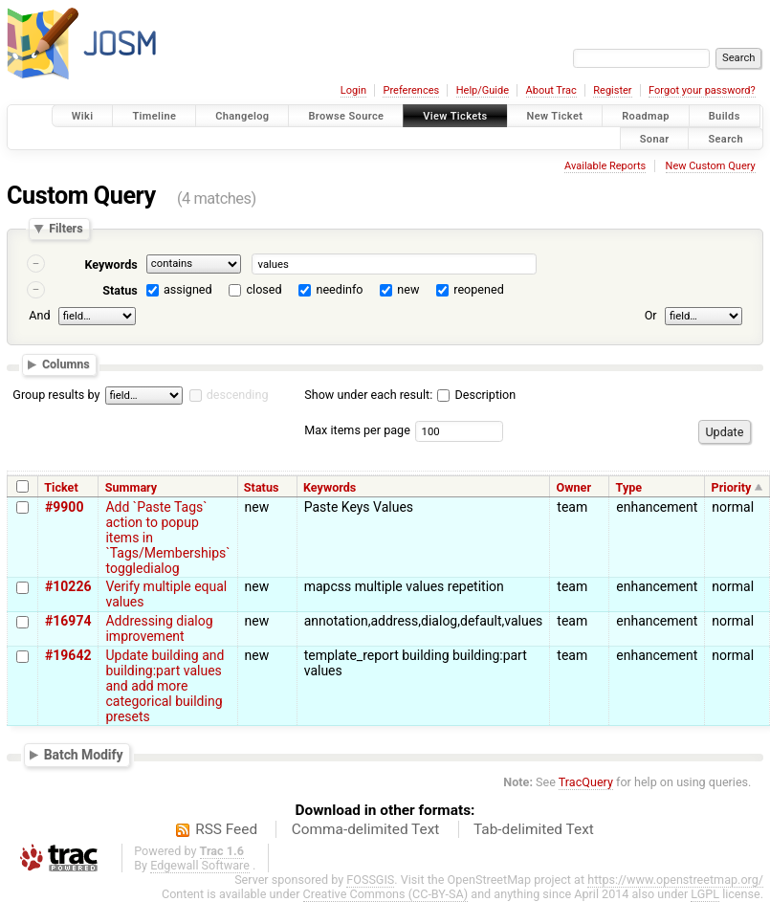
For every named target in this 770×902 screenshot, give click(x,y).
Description (476, 394)
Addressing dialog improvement (158, 628)
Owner (574, 487)
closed (264, 289)
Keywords (110, 264)
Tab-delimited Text (533, 829)
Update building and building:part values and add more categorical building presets (164, 686)
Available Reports (605, 166)
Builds (724, 116)
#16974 (68, 620)
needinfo (339, 289)
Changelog (242, 116)
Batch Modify (83, 753)
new (408, 289)
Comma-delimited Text (366, 829)
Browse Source (346, 116)
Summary (131, 487)
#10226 (68, 586)
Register (612, 90)
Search (725, 138)
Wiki (83, 116)
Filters (65, 229)
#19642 (68, 655)
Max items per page (357, 430)
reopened (478, 289)
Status (120, 290)
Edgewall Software (200, 865)
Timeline (154, 116)
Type (629, 487)
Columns (66, 364)
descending (238, 394)
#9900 (64, 507)
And (39, 315)
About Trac (551, 90)
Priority (732, 487)
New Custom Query (711, 166)
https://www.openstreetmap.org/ (675, 879)
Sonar (655, 138)
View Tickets (455, 116)
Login (353, 90)
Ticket (60, 487)
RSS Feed (226, 829)
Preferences (411, 90)
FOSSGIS (370, 879)
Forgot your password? (702, 90)
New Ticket (555, 116)
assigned (188, 289)
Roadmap (646, 116)
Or (651, 315)
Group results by (55, 394)
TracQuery (586, 782)
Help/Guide (482, 90)
